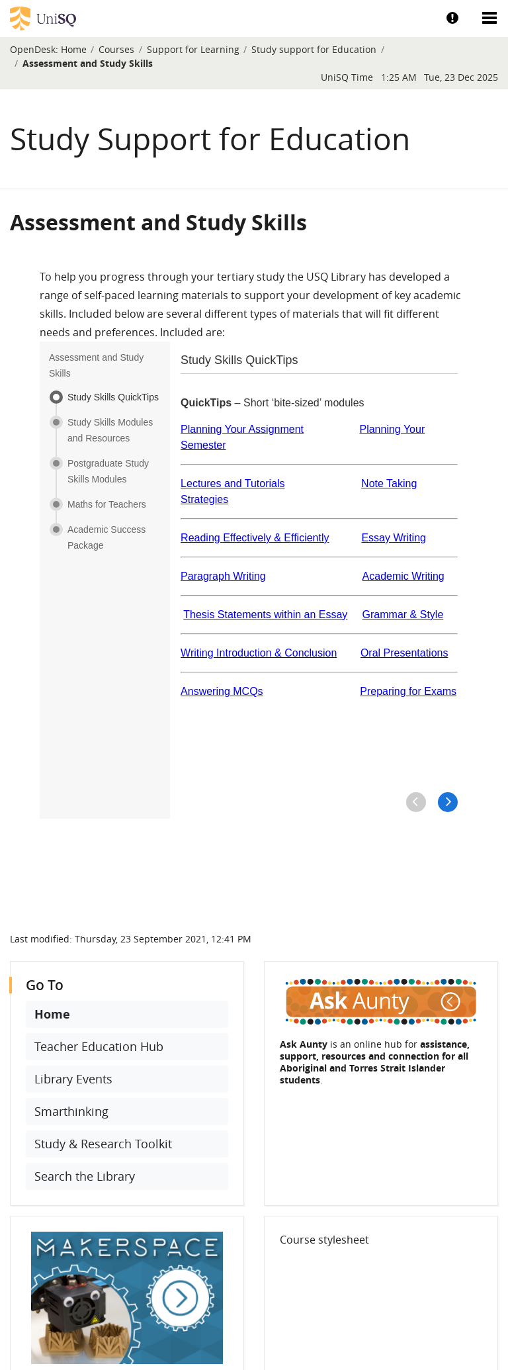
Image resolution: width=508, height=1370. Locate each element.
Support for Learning (193, 49)
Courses (116, 49)
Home (74, 49)
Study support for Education (313, 49)
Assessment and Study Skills (87, 63)
